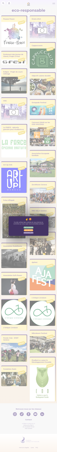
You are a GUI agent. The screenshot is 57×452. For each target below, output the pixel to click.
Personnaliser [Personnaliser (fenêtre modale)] (28, 232)
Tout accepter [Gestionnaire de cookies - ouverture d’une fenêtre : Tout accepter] (28, 227)
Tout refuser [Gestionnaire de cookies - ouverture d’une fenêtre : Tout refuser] (28, 230)
